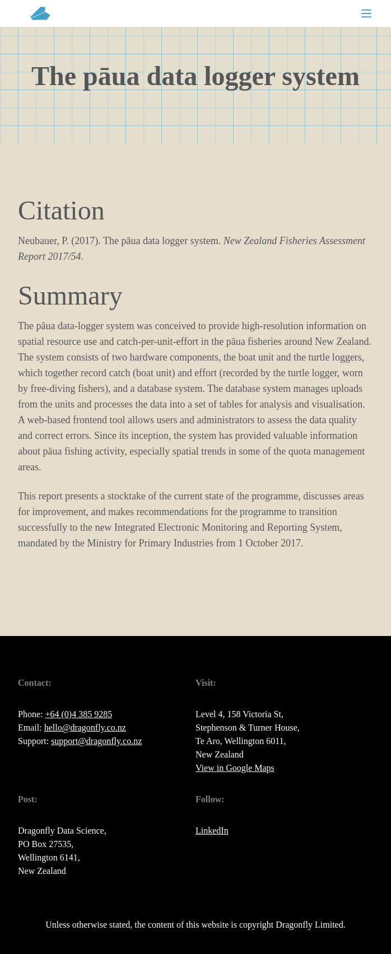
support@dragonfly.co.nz (96, 741)
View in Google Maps (235, 768)
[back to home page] (40, 13)
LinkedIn (212, 830)
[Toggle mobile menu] (366, 13)
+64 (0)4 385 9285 (78, 714)
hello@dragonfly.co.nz (85, 727)
